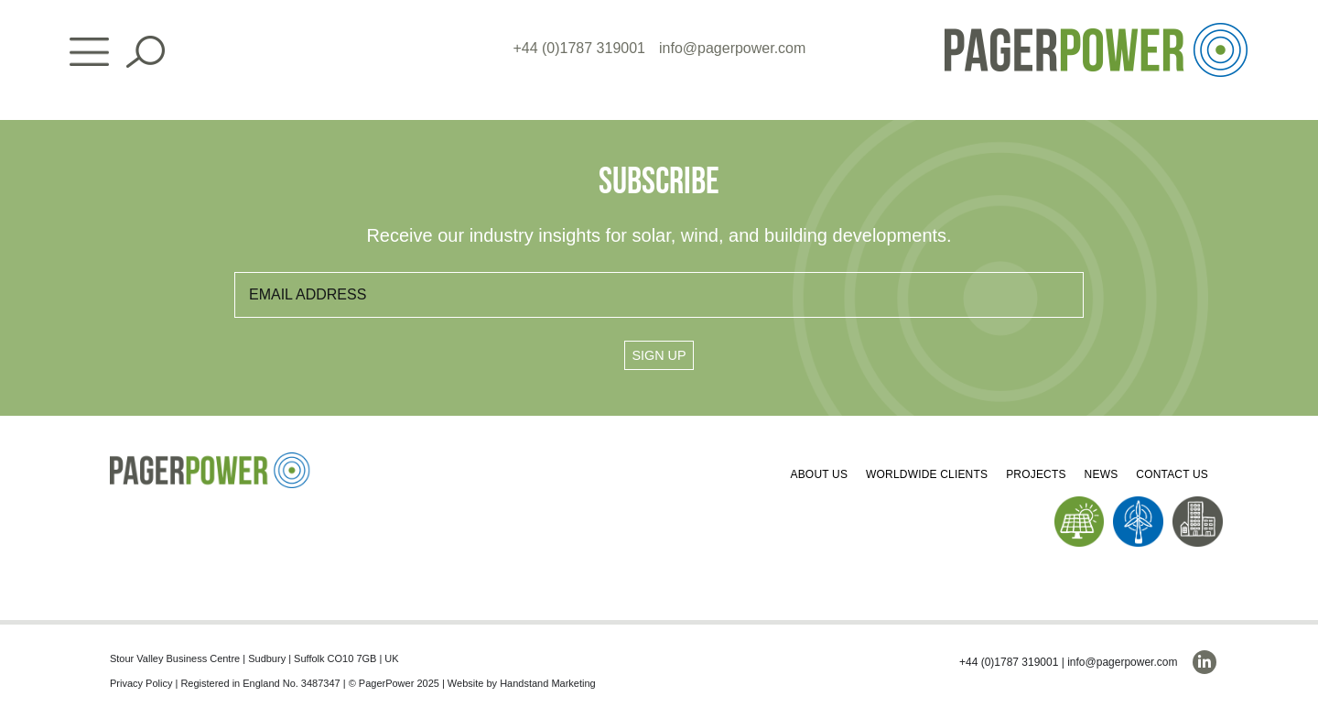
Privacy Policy (141, 683)
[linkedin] (1204, 662)
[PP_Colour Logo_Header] (1096, 30)
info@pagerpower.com (732, 48)
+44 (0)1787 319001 (579, 48)
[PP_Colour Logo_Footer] (210, 459)
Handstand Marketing (548, 683)
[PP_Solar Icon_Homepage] (1079, 503)
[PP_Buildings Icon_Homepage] (1197, 503)
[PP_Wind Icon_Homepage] (1138, 503)
